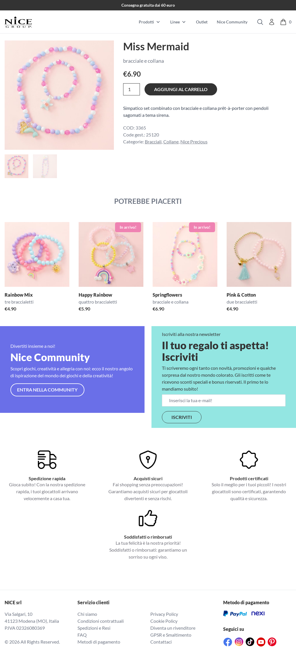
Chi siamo (87, 614)
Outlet (202, 21)
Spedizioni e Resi (93, 628)
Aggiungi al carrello (181, 89)
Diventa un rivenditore (172, 628)
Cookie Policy (163, 621)
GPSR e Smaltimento (170, 634)
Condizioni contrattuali (100, 621)
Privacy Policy (164, 614)
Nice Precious (194, 141)
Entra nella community (47, 389)
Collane (171, 141)
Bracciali (153, 141)
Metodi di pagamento (98, 641)
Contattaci (161, 641)
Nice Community (232, 21)
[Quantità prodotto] (131, 89)
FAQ (82, 634)
